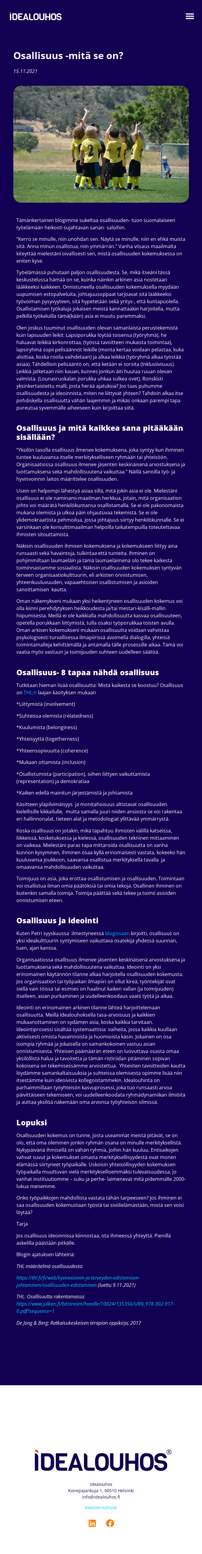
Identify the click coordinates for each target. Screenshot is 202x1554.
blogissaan (117, 933)
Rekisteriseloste (101, 1507)
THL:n (30, 692)
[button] (190, 16)
